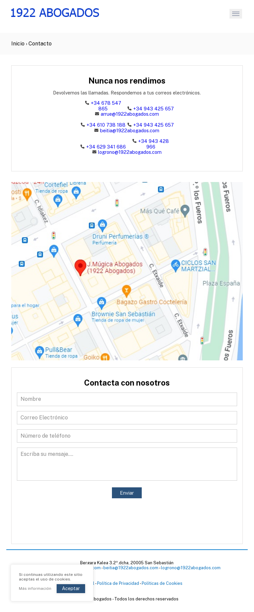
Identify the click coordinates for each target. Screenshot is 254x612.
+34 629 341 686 (106, 147)
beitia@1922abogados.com (126, 130)
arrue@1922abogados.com (127, 114)
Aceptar (71, 588)
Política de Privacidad (118, 583)
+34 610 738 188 (106, 125)
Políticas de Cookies (162, 583)
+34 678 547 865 (106, 105)
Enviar (127, 493)
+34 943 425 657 (153, 108)
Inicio (18, 43)
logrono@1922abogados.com (127, 152)
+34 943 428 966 (153, 144)
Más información (35, 588)
